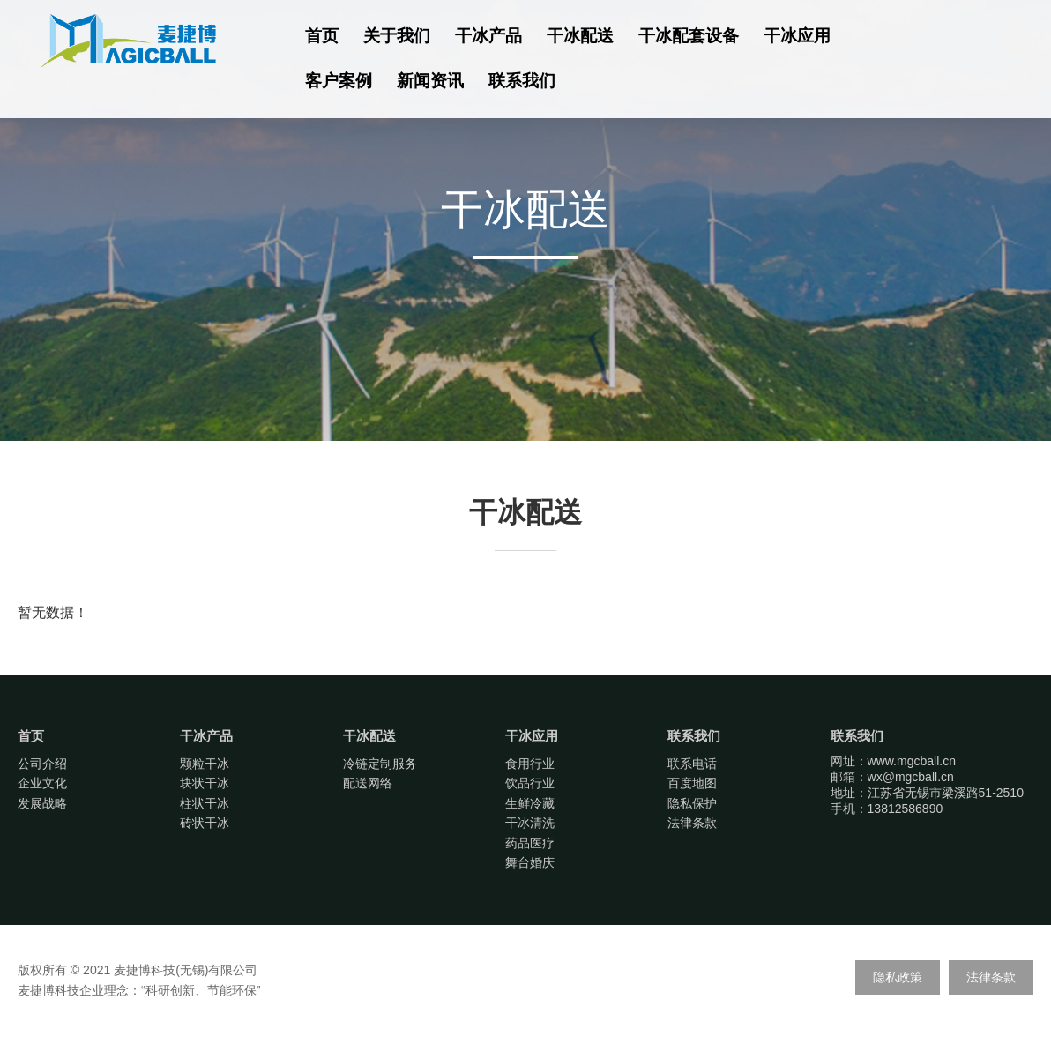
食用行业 (530, 764)
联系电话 (692, 764)
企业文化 (42, 783)
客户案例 (338, 80)
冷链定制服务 (380, 764)
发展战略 (42, 803)
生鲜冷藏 (530, 803)
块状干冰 (204, 783)
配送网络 (367, 783)
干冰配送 (580, 35)
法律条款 (692, 823)
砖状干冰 (204, 823)
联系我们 (521, 80)
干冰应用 (797, 35)
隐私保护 (692, 803)
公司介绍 (42, 764)
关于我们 (396, 35)
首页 (322, 35)
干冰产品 (488, 35)
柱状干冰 (204, 803)
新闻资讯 (430, 80)
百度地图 (692, 783)
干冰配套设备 (688, 35)
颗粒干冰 (204, 764)
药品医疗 (530, 843)
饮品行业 (530, 783)
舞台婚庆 (530, 862)
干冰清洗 (530, 823)
